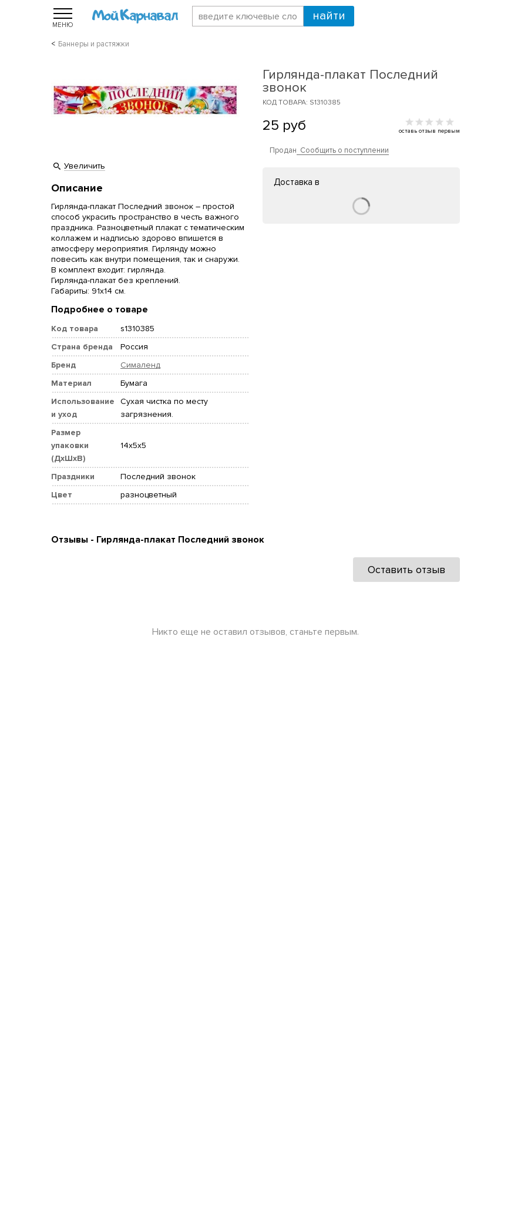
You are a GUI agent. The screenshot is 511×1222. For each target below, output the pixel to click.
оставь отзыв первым (429, 130)
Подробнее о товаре (99, 309)
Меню (62, 24)
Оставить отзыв (406, 569)
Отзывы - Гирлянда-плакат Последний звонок (157, 540)
